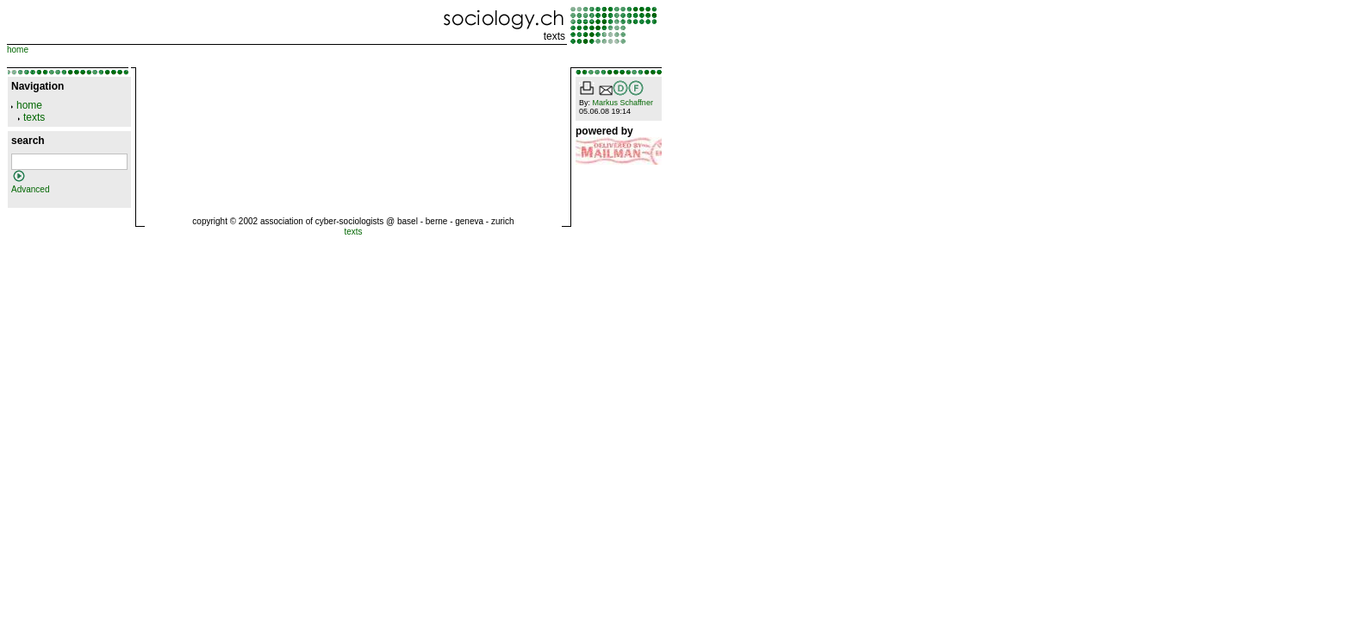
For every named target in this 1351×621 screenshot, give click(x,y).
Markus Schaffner (623, 102)
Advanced (30, 189)
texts (554, 36)
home (17, 49)
